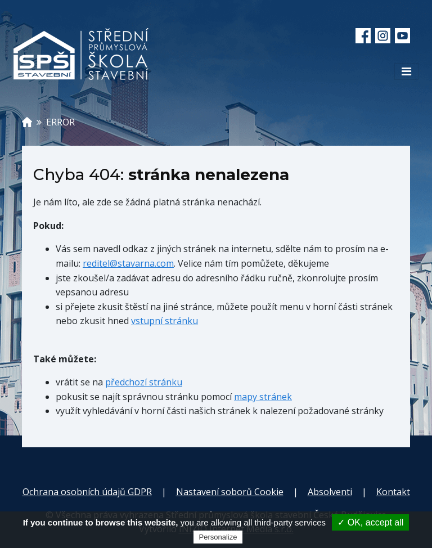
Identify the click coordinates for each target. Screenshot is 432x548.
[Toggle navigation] (406, 71)
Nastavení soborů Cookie (230, 492)
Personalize (218, 537)
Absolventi (330, 492)
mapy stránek (263, 396)
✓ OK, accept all (370, 522)
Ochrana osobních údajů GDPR (87, 492)
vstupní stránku (164, 321)
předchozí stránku (143, 382)
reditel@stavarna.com (128, 263)
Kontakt (393, 492)
